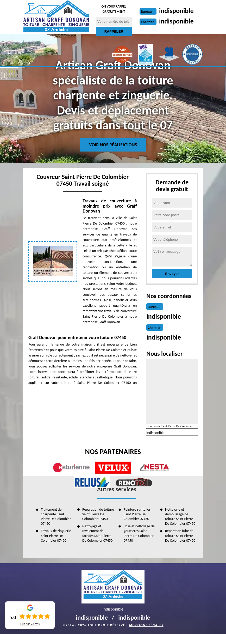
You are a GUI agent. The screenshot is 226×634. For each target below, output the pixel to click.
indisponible (176, 11)
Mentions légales (146, 625)
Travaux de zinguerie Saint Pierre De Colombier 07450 (56, 535)
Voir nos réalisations (113, 145)
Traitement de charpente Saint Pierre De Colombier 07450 (56, 516)
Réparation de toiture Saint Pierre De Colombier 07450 (98, 514)
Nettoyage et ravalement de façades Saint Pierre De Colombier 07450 (97, 533)
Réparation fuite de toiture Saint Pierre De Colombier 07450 (180, 535)
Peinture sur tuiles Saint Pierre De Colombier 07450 (137, 514)
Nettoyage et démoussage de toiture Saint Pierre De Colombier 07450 (180, 516)
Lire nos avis (30, 624)
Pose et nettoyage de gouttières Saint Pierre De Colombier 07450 (139, 533)
